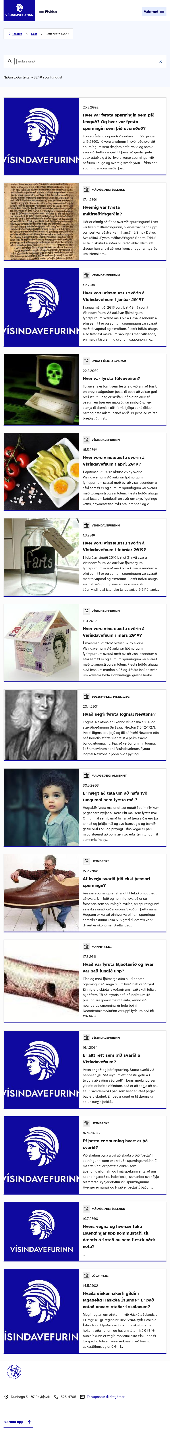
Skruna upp (18, 1421)
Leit (34, 34)
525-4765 (68, 1397)
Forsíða (17, 34)
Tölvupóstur (105, 1397)
